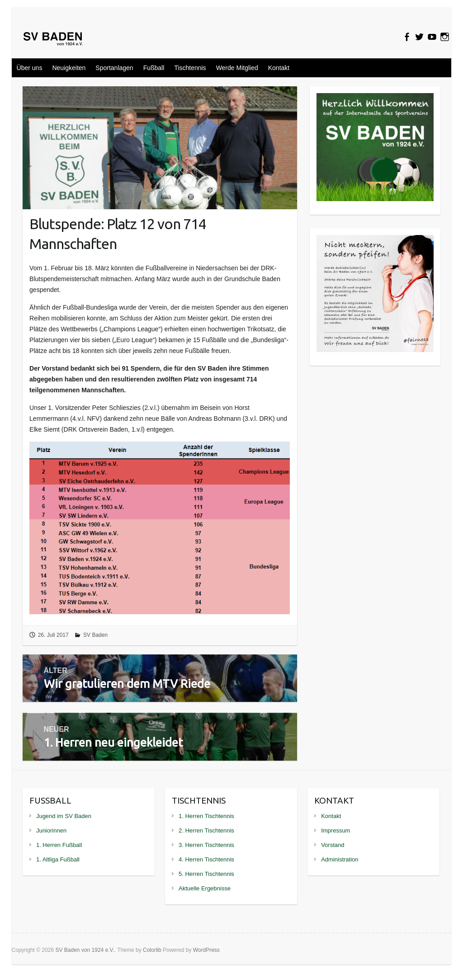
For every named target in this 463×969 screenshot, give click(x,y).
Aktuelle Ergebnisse (205, 888)
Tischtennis (190, 67)
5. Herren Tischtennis (206, 873)
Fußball (154, 67)
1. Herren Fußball (59, 845)
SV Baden (95, 635)
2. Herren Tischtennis (206, 830)
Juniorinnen (51, 830)
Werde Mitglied (237, 67)
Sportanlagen (114, 67)
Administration (339, 859)
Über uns (30, 67)
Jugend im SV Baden (63, 816)
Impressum (335, 830)
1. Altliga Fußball (58, 859)
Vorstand (332, 845)
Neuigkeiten (68, 67)
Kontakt (278, 67)
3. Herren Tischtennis (206, 845)
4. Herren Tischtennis (206, 859)
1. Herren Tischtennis (206, 816)
